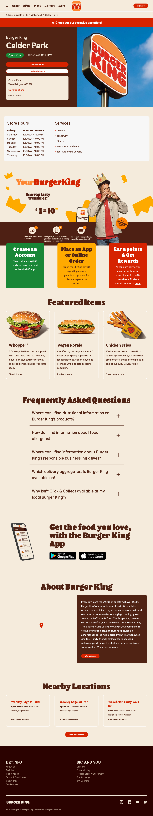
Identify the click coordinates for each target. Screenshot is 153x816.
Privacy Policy (83, 770)
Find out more (64, 374)
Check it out (15, 374)
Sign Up (141, 5)
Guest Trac (11, 780)
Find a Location (76, 734)
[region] (41, 629)
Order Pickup (37, 64)
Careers (81, 766)
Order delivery (37, 71)
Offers (27, 5)
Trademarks (12, 784)
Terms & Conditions (16, 777)
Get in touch (12, 773)
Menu (37, 5)
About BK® (11, 766)
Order (16, 5)
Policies (10, 770)
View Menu (90, 656)
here (137, 283)
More (61, 5)
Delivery (50, 5)
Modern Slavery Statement (90, 773)
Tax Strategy (83, 777)
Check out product (116, 374)
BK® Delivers (83, 780)
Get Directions (16, 89)
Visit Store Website (20, 719)
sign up (33, 261)
